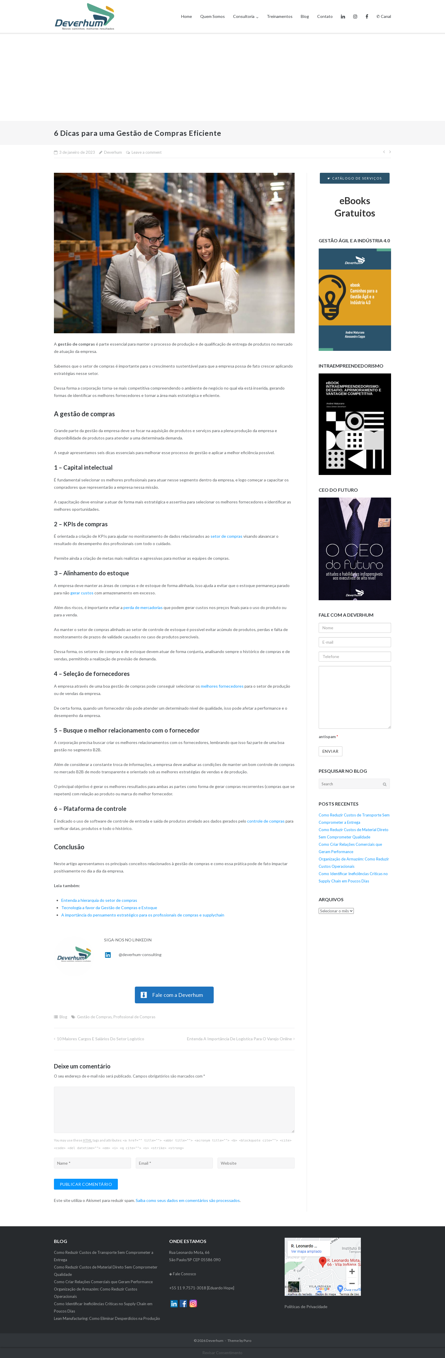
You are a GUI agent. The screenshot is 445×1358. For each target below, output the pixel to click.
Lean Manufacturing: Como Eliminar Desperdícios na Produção (107, 1318)
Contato (325, 16)
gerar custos (82, 592)
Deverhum (113, 152)
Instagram (355, 11)
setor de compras (226, 536)
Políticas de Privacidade (305, 1306)
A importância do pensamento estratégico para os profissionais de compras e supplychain (142, 914)
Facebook (367, 11)
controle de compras (266, 820)
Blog (305, 16)
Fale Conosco (184, 1273)
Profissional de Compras (134, 1016)
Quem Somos (212, 16)
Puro (247, 1340)
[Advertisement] (222, 77)
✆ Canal (383, 16)
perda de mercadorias (143, 607)
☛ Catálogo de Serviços (354, 178)
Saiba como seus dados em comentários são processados (188, 1200)
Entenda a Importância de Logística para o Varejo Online (239, 1038)
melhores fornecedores (222, 686)
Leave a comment (147, 152)
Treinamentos (280, 16)
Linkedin (343, 11)
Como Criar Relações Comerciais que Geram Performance (103, 1281)
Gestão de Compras (94, 1016)
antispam (328, 736)
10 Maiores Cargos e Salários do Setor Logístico (100, 1038)
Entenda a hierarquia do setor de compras (99, 900)
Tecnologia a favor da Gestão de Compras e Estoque (109, 907)
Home (186, 16)
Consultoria (243, 16)
